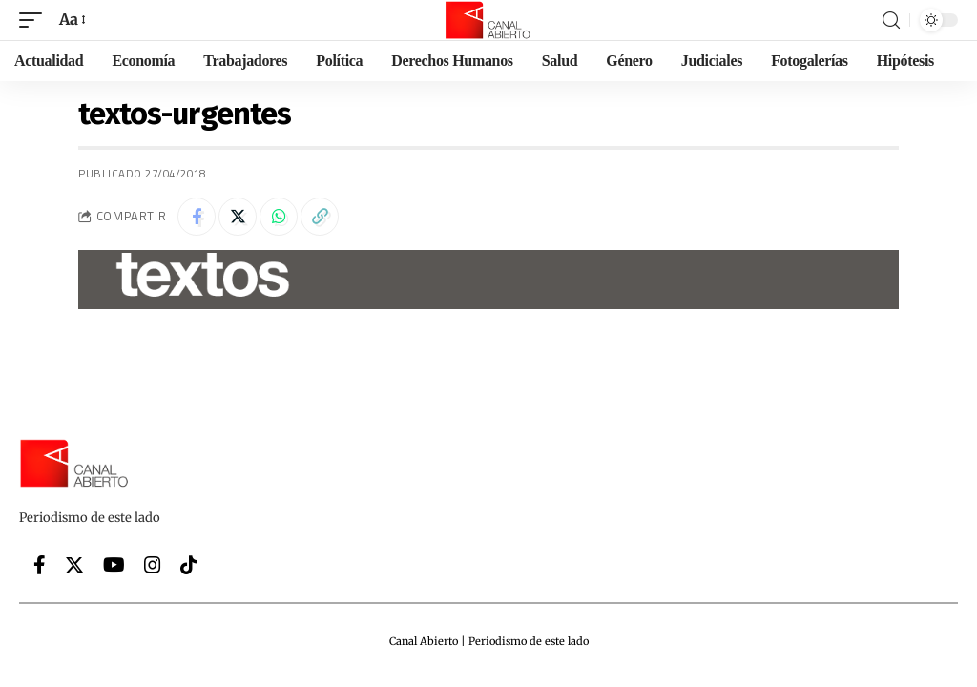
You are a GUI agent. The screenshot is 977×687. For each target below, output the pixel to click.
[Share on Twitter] (237, 217)
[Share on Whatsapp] (279, 217)
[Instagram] (153, 565)
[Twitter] (74, 565)
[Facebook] (39, 565)
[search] (891, 20)
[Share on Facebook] (196, 217)
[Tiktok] (189, 565)
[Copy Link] (320, 217)
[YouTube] (114, 565)
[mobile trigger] (35, 19)
